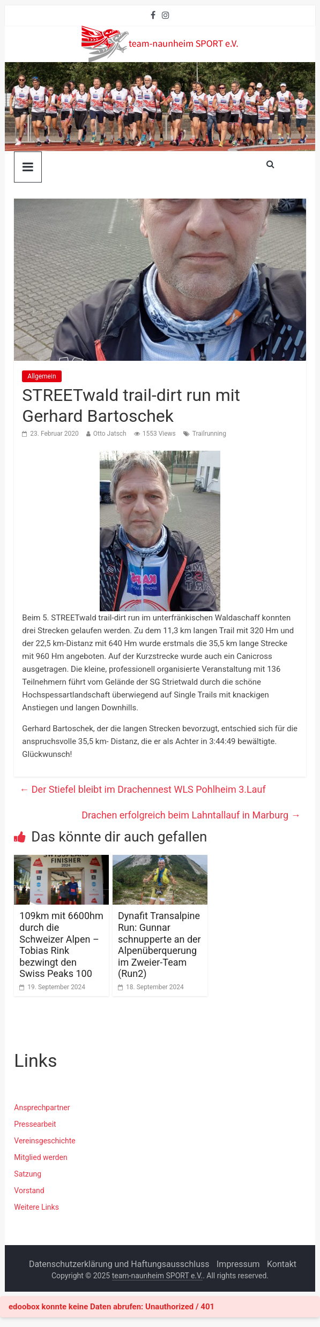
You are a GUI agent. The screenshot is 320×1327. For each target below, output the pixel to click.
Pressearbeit (35, 1124)
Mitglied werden (40, 1157)
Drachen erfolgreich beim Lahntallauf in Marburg (191, 815)
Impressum (238, 1264)
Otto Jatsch (109, 433)
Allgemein (41, 376)
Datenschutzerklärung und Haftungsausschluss (119, 1264)
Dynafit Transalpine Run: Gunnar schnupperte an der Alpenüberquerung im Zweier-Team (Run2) (159, 944)
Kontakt (281, 1264)
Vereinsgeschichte (44, 1140)
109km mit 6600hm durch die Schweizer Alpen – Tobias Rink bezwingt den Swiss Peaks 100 (61, 944)
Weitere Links (36, 1207)
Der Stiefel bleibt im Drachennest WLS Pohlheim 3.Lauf (142, 789)
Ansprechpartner (42, 1107)
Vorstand (29, 1190)
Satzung (27, 1174)
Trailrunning (209, 433)
